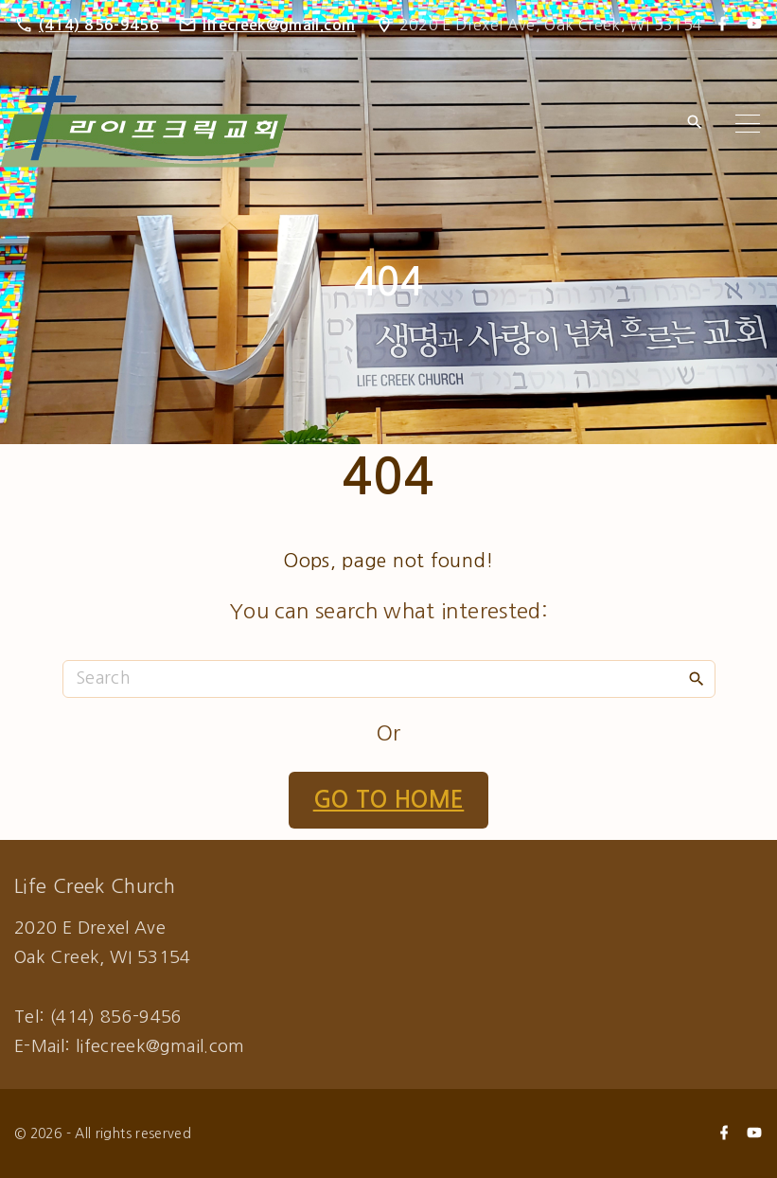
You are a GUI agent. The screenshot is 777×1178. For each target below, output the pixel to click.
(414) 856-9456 (99, 25)
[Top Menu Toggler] (747, 123)
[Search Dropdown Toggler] (694, 123)
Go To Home (389, 800)
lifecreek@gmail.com (279, 25)
